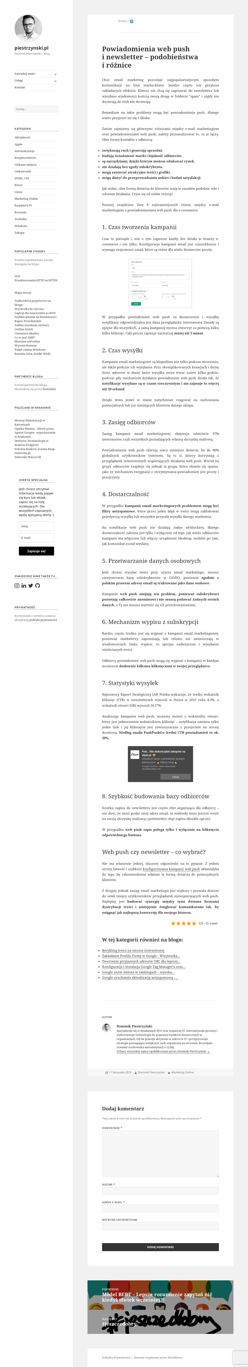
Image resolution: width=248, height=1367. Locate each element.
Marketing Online (26, 199)
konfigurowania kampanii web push (171, 869)
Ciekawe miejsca (25, 165)
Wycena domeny (26, 345)
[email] (36, 537)
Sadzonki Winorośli (28, 457)
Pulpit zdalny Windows (30, 349)
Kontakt (20, 87)
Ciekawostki (23, 171)
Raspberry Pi (23, 205)
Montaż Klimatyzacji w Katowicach (30, 422)
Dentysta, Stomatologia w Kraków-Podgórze (31, 443)
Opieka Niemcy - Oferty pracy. (34, 429)
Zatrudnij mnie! (25, 74)
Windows (21, 226)
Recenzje (20, 212)
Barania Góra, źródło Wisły (33, 354)
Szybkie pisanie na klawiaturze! (36, 317)
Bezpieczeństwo (25, 158)
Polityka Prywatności (116, 1357)
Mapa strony (23, 293)
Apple (18, 144)
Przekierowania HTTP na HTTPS (36, 280)
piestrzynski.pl (31, 48)
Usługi (19, 80)
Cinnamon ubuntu (27, 333)
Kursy (18, 185)
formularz (49, 389)
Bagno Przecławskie (28, 321)
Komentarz (112, 1128)
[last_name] (36, 526)
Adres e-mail (113, 1202)
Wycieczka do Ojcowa (29, 309)
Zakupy (20, 233)
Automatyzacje (25, 151)
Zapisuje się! (36, 551)
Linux (18, 192)
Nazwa (108, 1184)
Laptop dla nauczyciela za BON (35, 313)
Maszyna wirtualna (27, 341)
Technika (21, 219)
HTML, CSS (22, 178)
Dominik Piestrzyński (151, 1072)
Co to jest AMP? (25, 337)
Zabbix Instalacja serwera (32, 325)
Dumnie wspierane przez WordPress (158, 1357)
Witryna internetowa (119, 1220)
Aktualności (22, 137)
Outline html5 (24, 329)
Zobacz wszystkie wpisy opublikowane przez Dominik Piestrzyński (162, 1051)
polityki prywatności (43, 620)
